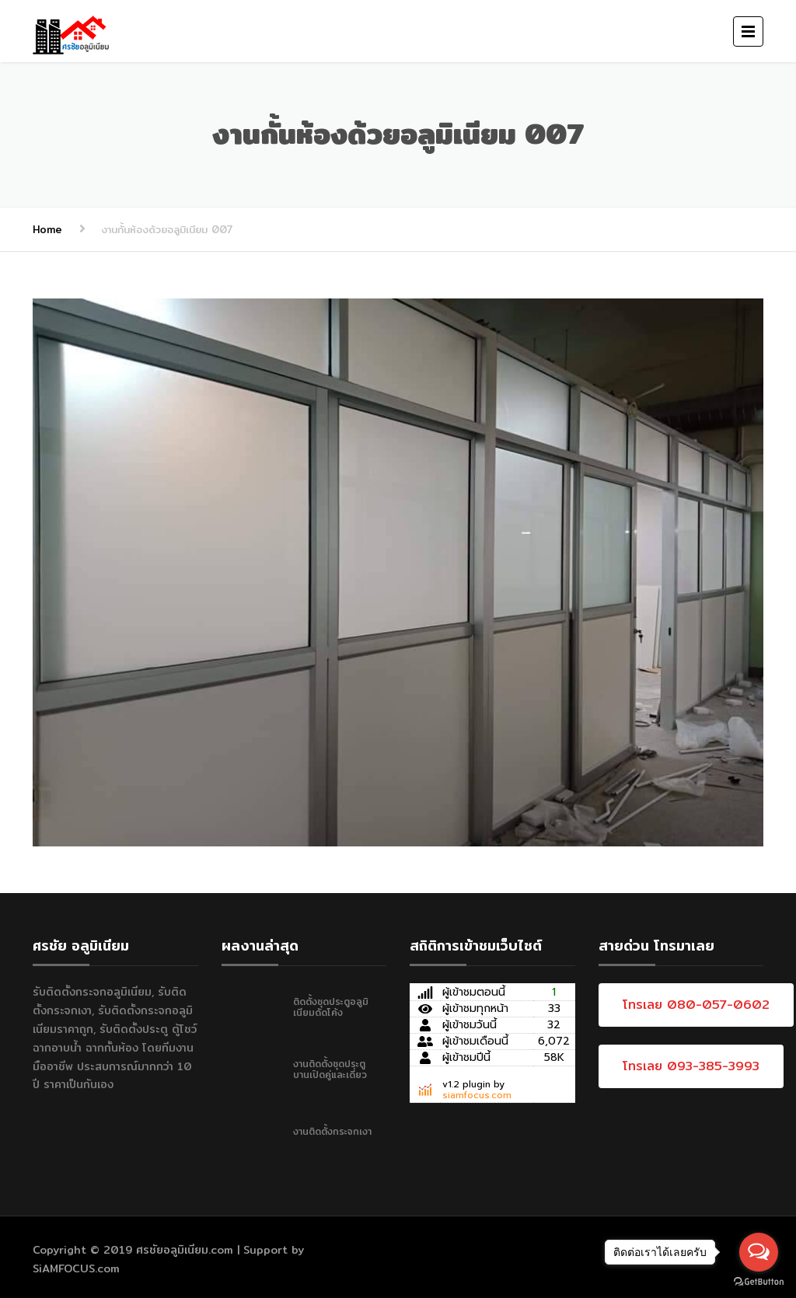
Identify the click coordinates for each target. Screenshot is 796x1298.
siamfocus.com (476, 1095)
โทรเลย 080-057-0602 (696, 1004)
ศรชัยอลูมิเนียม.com (184, 1249)
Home (47, 229)
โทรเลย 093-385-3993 (691, 1066)
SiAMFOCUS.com (76, 1268)
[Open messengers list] (758, 1252)
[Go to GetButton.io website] (759, 1282)
